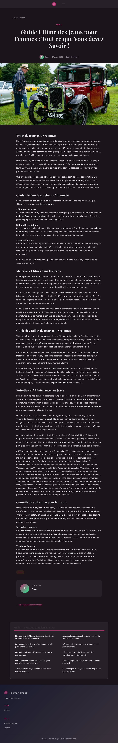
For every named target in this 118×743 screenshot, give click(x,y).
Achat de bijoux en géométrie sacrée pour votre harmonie (33, 669)
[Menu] (63, 4)
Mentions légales (11, 723)
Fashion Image (15, 693)
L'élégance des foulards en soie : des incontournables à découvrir (78, 653)
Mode (22, 18)
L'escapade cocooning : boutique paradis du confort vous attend (81, 637)
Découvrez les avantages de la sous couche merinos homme (80, 645)
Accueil (15, 18)
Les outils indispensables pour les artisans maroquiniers (33, 653)
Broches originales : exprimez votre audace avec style (81, 661)
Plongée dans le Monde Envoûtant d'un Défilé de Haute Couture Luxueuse (34, 637)
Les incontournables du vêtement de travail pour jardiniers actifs (34, 645)
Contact (7, 728)
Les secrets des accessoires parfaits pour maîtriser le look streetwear (32, 661)
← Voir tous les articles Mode (29, 605)
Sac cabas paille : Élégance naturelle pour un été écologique (81, 669)
